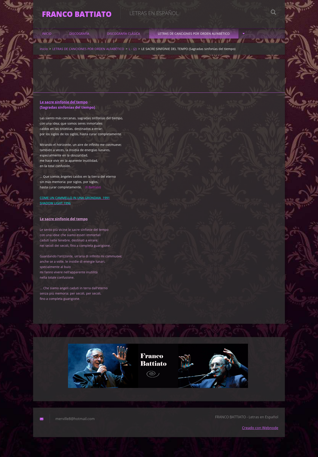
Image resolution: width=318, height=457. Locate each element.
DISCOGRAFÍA (79, 33)
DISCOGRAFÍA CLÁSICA (123, 33)
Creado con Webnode (260, 427)
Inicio (46, 33)
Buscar (273, 13)
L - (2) (133, 49)
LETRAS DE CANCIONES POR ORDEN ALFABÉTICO (194, 33)
